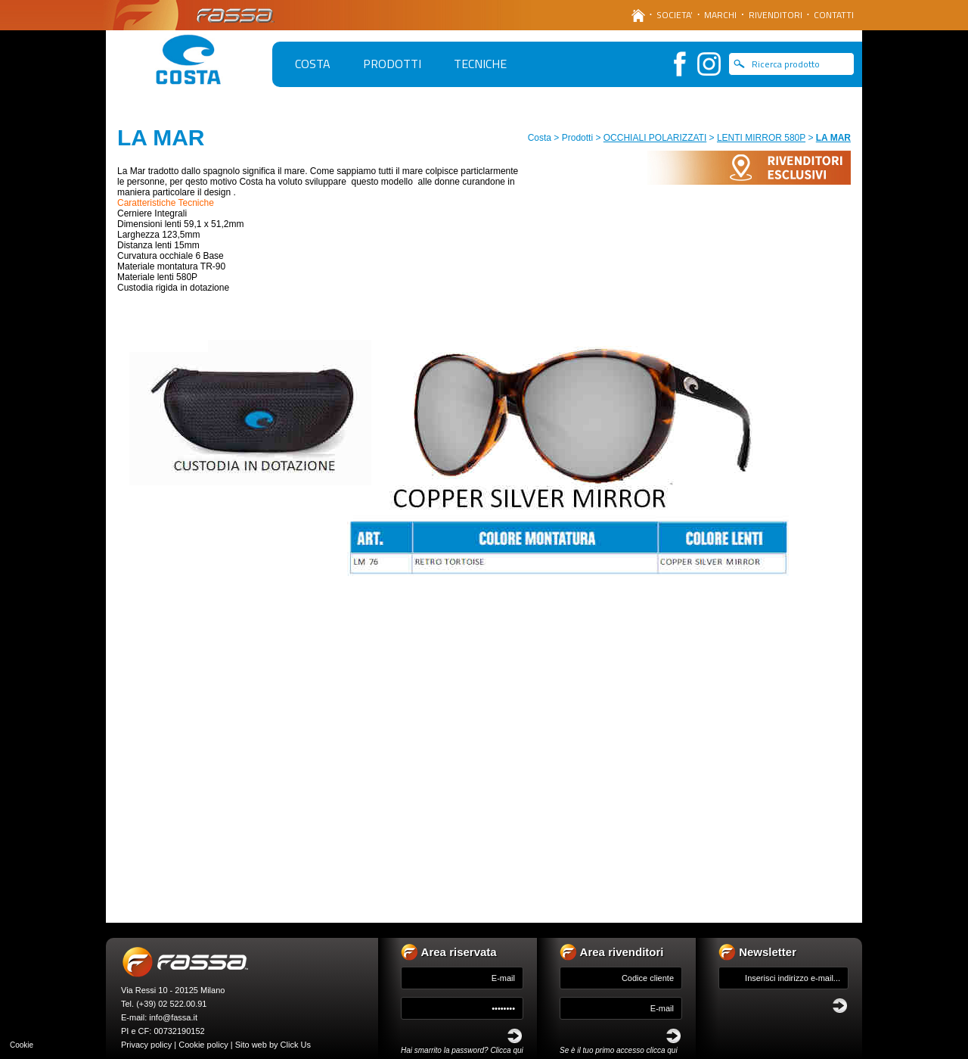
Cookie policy (203, 1044)
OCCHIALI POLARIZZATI (654, 137)
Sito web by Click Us (273, 1044)
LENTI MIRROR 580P (761, 137)
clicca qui (662, 1050)
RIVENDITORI (775, 15)
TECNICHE (480, 64)
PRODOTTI (392, 64)
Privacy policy (146, 1044)
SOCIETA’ (674, 15)
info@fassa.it (173, 1017)
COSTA (312, 64)
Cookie (21, 1045)
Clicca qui (506, 1050)
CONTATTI (834, 15)
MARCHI (720, 15)
